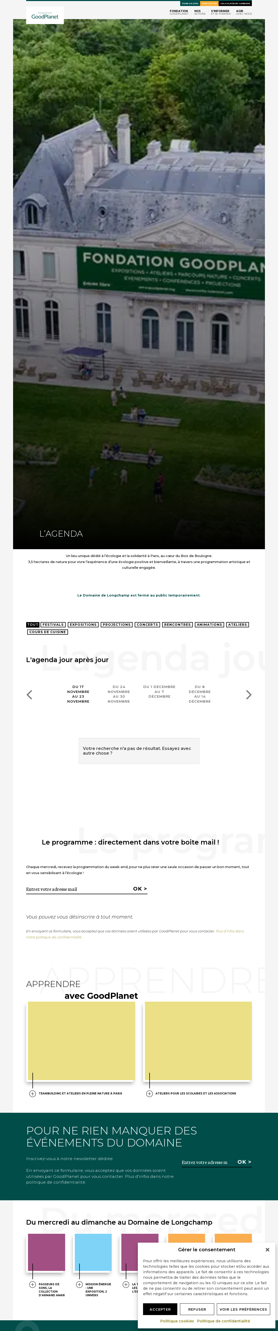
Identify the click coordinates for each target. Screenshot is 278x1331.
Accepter (160, 1309)
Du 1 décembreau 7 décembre (159, 691)
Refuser (197, 1309)
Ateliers (237, 625)
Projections (117, 625)
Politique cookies (177, 1321)
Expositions (83, 625)
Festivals (53, 625)
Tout (32, 625)
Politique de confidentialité (224, 1321)
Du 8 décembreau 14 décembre (200, 694)
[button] (267, 1249)
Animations (209, 625)
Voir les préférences (243, 1309)
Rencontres (177, 625)
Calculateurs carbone (235, 3)
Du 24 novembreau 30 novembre (119, 694)
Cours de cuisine (47, 632)
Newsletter (209, 3)
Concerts (147, 625)
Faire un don (190, 3)
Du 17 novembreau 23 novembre (78, 694)
